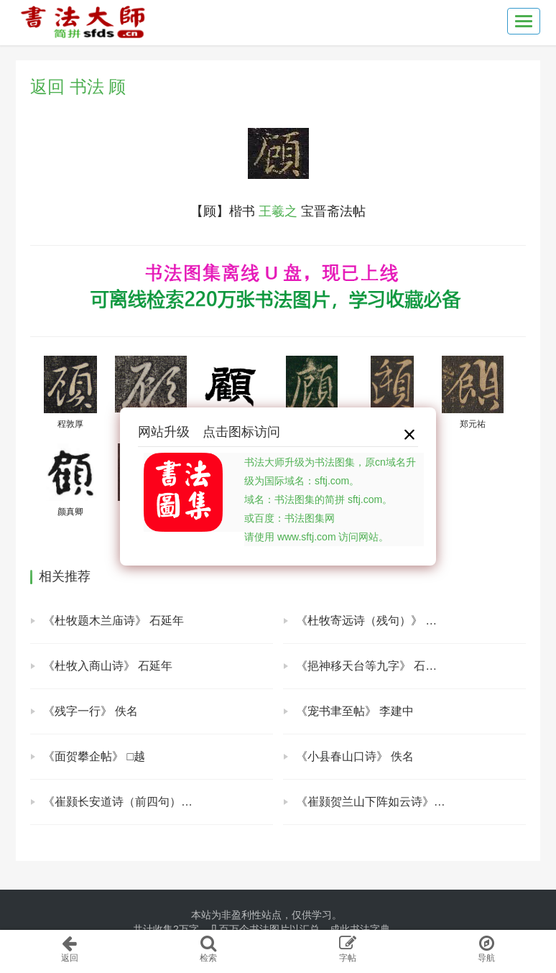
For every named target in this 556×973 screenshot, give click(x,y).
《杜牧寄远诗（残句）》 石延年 (378, 620)
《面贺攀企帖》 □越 (94, 756)
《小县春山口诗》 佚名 (355, 756)
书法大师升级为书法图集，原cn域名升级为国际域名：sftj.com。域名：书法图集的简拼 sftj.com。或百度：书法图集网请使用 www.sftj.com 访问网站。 (330, 499)
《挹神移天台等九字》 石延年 (372, 666)
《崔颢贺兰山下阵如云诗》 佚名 (378, 802)
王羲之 (278, 211)
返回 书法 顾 (78, 86)
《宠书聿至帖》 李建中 (355, 711)
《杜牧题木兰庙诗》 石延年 (113, 620)
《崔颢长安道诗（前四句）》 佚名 (130, 802)
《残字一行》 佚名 (90, 711)
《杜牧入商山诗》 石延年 (107, 666)
